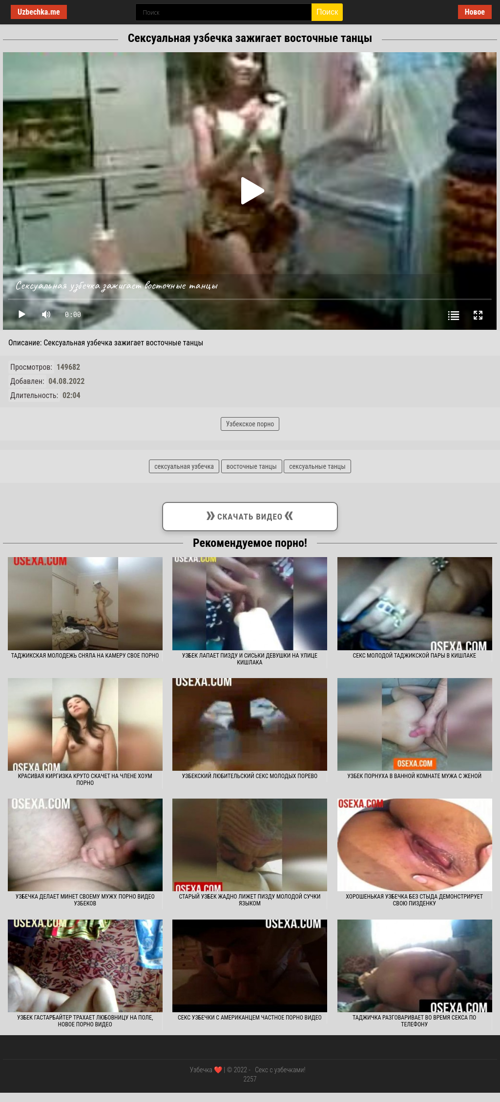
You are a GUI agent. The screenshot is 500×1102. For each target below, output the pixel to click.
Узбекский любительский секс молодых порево (250, 776)
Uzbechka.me (39, 12)
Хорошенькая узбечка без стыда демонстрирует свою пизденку (414, 900)
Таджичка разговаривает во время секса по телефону (414, 1021)
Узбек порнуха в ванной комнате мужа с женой (414, 776)
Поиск (327, 12)
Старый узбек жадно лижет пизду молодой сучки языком (249, 900)
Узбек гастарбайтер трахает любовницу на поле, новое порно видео (85, 1021)
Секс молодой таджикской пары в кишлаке (414, 655)
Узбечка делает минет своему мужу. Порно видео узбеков (85, 900)
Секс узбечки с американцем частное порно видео (250, 1017)
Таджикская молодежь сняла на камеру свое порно (85, 655)
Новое (475, 12)
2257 (249, 1079)
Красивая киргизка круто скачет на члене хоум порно (85, 779)
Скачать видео (250, 514)
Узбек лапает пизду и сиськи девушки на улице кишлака (249, 659)
